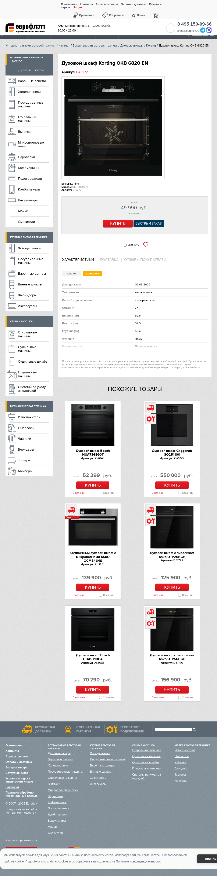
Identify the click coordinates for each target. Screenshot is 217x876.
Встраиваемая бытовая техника (95, 45)
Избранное (116, 15)
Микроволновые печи (31, 144)
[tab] (79, 260)
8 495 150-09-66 (194, 24)
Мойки (23, 211)
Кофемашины (28, 168)
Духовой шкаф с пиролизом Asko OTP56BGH (172, 657)
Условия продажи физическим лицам (19, 780)
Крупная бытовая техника (28, 237)
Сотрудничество (17, 773)
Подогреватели (30, 179)
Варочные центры (32, 273)
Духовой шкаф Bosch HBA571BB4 (93, 657)
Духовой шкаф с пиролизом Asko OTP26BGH (172, 555)
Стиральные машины (27, 119)
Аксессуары (27, 306)
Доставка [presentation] (109, 260)
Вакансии (12, 787)
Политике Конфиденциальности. (138, 861)
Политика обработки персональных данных (22, 794)
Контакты (86, 4)
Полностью (92, 273)
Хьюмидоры (27, 295)
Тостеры (24, 460)
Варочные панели (32, 81)
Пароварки (26, 157)
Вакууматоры (28, 200)
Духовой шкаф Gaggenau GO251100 (172, 453)
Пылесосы (26, 428)
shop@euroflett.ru (188, 30)
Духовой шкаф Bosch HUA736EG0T (93, 453)
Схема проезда (102, 25)
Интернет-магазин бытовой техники (31, 45)
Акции (77, 7)
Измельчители (29, 417)
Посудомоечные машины (30, 104)
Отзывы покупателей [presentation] (145, 260)
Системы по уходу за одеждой (32, 389)
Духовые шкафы (131, 45)
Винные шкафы (30, 284)
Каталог (64, 45)
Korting (151, 45)
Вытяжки (25, 132)
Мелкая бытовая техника (28, 406)
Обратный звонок (170, 28)
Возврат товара (17, 767)
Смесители (26, 222)
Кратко (71, 273)
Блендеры (26, 449)
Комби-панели (29, 189)
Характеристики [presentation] (78, 260)
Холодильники (29, 92)
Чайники (24, 439)
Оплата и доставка (133, 4)
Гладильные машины (27, 374)
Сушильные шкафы (33, 361)
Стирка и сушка (21, 321)
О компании (69, 4)
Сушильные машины (27, 349)
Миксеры (25, 471)
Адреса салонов (107, 4)
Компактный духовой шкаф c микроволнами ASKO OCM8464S (93, 557)
